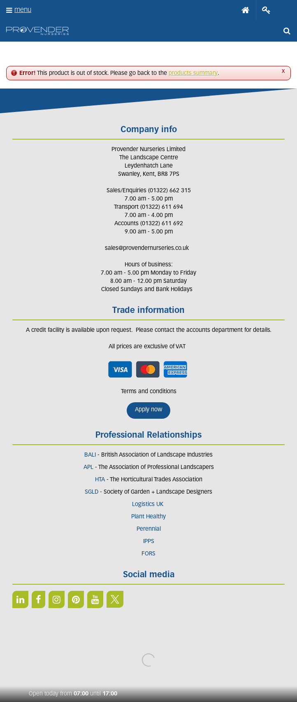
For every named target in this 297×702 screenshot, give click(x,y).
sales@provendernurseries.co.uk (147, 248)
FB (38, 599)
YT (95, 599)
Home (245, 10)
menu (22, 10)
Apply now (148, 410)
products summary (193, 73)
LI (20, 599)
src (287, 31)
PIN (76, 599)
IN (57, 599)
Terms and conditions (148, 392)
